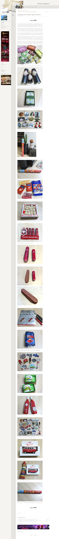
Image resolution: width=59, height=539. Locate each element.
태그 (25, 7)
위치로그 (33, 7)
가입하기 (6, 70)
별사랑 (2, 73)
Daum (2, 73)
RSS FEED (2, 71)
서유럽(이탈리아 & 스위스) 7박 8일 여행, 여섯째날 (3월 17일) (26, 521)
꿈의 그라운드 (3, 26)
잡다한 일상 (3, 27)
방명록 (36, 7)
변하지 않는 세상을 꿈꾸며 (43, 3)
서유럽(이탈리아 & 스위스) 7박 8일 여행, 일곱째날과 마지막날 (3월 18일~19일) (29, 520)
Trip (2, 28)
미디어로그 (29, 7)
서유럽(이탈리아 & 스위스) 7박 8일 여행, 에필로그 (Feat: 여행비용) (26, 11)
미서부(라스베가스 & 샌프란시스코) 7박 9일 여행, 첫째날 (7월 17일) (27, 519)
